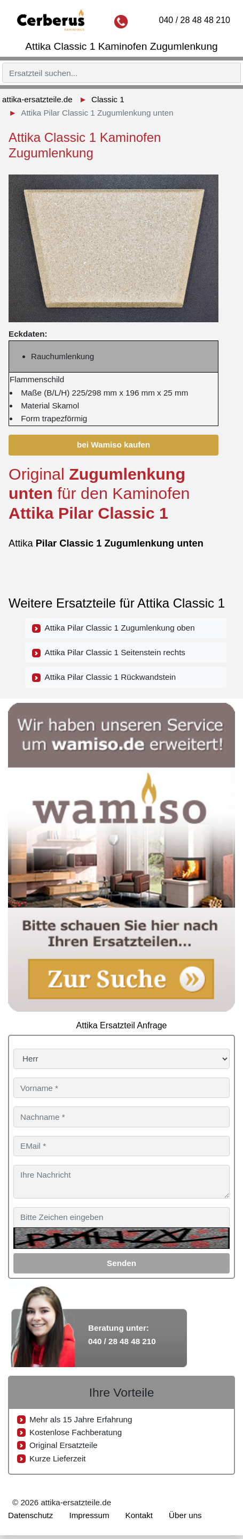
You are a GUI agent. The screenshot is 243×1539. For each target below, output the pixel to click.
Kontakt (139, 1515)
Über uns (185, 1515)
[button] (208, 179)
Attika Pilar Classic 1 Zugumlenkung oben (113, 628)
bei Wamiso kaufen (113, 444)
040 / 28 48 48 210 (194, 20)
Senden (121, 1263)
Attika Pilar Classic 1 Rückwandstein (104, 677)
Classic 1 (107, 99)
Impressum (89, 1515)
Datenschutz (30, 1515)
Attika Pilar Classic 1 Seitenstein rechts (108, 652)
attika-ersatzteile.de (37, 99)
